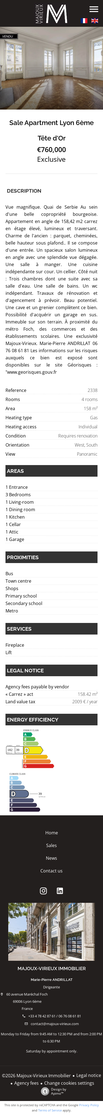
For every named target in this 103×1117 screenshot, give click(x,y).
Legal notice (88, 1075)
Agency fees (26, 1083)
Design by (52, 1091)
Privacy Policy (89, 1105)
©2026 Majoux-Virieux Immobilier (36, 1076)
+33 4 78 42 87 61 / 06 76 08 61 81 (54, 1015)
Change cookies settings (69, 1083)
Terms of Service (50, 1110)
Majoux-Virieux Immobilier (52, 968)
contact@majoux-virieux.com (55, 1023)
